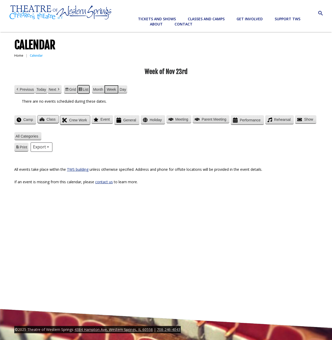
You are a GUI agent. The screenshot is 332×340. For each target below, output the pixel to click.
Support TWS (287, 18)
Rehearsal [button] (278, 119)
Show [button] (304, 119)
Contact (183, 24)
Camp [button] (24, 119)
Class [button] (47, 119)
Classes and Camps (206, 18)
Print (21, 148)
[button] (28, 136)
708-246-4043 (168, 329)
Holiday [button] (152, 119)
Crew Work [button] (74, 120)
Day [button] (123, 89)
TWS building (77, 169)
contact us (104, 181)
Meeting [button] (178, 119)
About (156, 24)
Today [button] (41, 89)
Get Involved (250, 18)
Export (41, 147)
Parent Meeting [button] (210, 119)
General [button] (125, 120)
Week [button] (111, 89)
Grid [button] (70, 90)
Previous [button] (25, 89)
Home (18, 55)
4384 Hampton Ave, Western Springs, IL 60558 (113, 329)
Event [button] (101, 119)
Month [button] (98, 89)
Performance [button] (246, 120)
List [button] (83, 90)
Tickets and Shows (157, 18)
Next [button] (54, 89)
